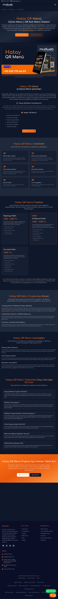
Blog (23, 538)
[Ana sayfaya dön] (7, 5)
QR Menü (43, 541)
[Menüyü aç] (55, 4)
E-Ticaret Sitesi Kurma (29, 589)
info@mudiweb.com (9, 557)
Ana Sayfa (3, 9)
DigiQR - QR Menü (18, 583)
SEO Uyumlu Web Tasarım (47, 593)
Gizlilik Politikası (22, 578)
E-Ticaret (43, 536)
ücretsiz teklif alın (40, 281)
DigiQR (40, 28)
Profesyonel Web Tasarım (21, 593)
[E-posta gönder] (16, 1)
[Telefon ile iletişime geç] (5, 1)
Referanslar (24, 536)
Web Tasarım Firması (12, 586)
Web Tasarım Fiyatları (23, 586)
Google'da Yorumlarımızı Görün (10, 566)
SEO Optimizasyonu (46, 538)
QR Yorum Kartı (40, 583)
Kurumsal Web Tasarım (46, 532)
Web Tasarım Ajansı (9, 593)
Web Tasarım (44, 529)
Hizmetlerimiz (11, 9)
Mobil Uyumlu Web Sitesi (34, 593)
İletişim (23, 541)
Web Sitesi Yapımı (29, 596)
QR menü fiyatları (28, 30)
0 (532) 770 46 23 (8, 554)
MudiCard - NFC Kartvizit (29, 583)
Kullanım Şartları (31, 578)
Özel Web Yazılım (45, 534)
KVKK (38, 578)
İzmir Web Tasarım (46, 586)
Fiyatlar (23, 534)
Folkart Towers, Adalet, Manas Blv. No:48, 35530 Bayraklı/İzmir (10, 562)
